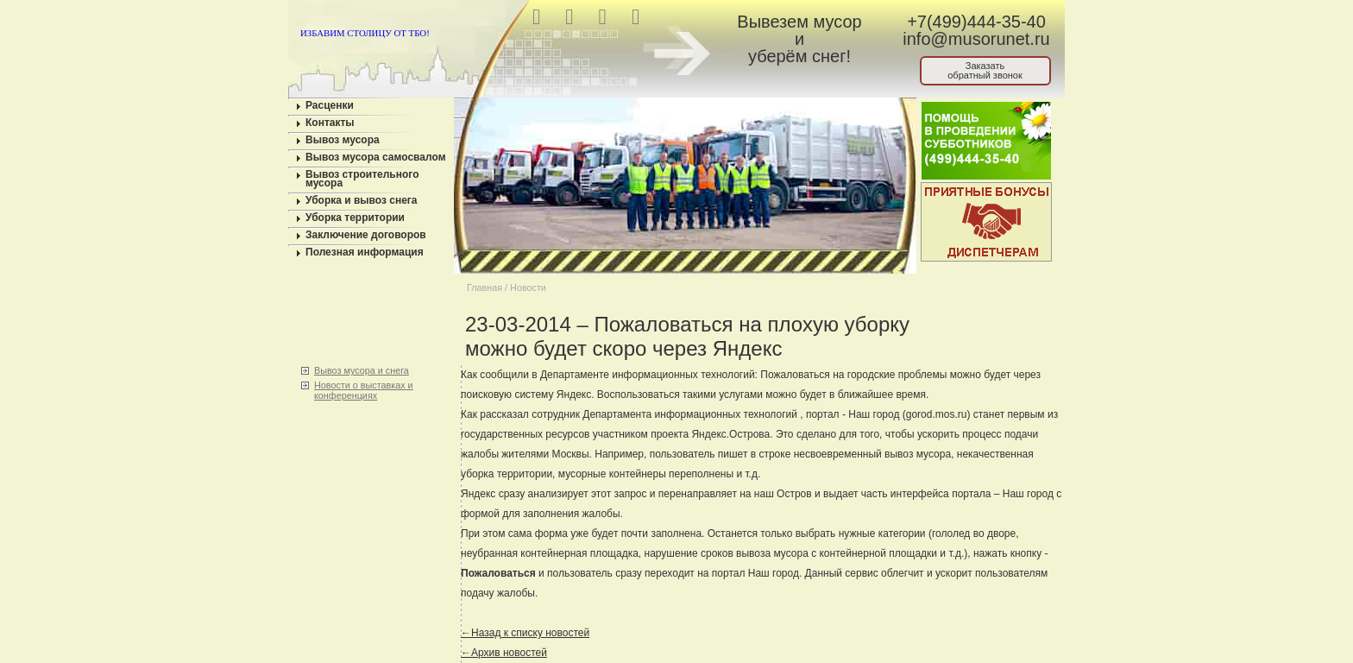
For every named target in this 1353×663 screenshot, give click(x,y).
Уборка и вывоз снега (361, 200)
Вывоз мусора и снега (361, 370)
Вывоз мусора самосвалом (375, 157)
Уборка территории (355, 217)
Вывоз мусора (342, 140)
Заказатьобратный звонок (985, 70)
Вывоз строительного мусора (362, 178)
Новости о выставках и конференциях (363, 390)
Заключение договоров (365, 234)
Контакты (330, 122)
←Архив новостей (504, 653)
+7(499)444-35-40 (976, 21)
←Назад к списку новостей (525, 633)
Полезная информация (364, 252)
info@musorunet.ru (976, 38)
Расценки (329, 105)
